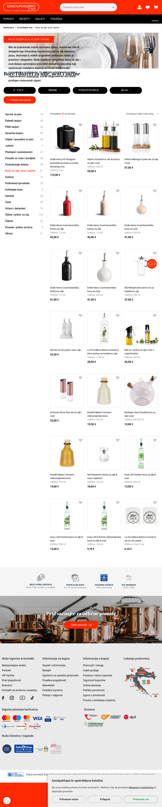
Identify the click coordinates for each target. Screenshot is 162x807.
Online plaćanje (92, 685)
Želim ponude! (79, 624)
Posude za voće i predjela (24, 158)
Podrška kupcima (52, 690)
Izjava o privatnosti (94, 694)
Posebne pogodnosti (54, 680)
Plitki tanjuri (24, 127)
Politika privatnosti (94, 690)
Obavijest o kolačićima (141, 787)
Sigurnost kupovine (94, 680)
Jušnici (24, 146)
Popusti (8, 18)
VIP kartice (8, 675)
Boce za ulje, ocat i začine (24, 171)
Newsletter (48, 685)
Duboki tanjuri (24, 121)
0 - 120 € (18, 90)
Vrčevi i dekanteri (24, 208)
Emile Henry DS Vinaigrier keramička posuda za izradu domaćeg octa (64, 163)
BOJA (124, 90)
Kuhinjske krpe (24, 190)
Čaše (24, 202)
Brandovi (7, 685)
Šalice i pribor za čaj (24, 215)
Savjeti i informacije (53, 665)
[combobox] (142, 114)
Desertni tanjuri (24, 133)
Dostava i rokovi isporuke (97, 675)
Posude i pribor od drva (24, 227)
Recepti (24, 18)
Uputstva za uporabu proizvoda (60, 675)
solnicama (33, 76)
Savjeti (40, 18)
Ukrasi (24, 233)
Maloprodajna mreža (14, 665)
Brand (53, 90)
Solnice (24, 177)
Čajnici (24, 221)
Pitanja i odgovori (52, 694)
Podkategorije (89, 90)
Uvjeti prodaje (91, 670)
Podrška (56, 18)
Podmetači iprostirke (24, 183)
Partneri (6, 670)
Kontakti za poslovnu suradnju (19, 690)
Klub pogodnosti (11, 680)
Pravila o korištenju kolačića (99, 700)
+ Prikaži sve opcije (20, 100)
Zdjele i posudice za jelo (24, 140)
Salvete (24, 196)
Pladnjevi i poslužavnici (24, 152)
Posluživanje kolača (24, 165)
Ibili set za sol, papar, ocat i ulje (65, 350)
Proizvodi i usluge (93, 665)
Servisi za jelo (24, 114)
